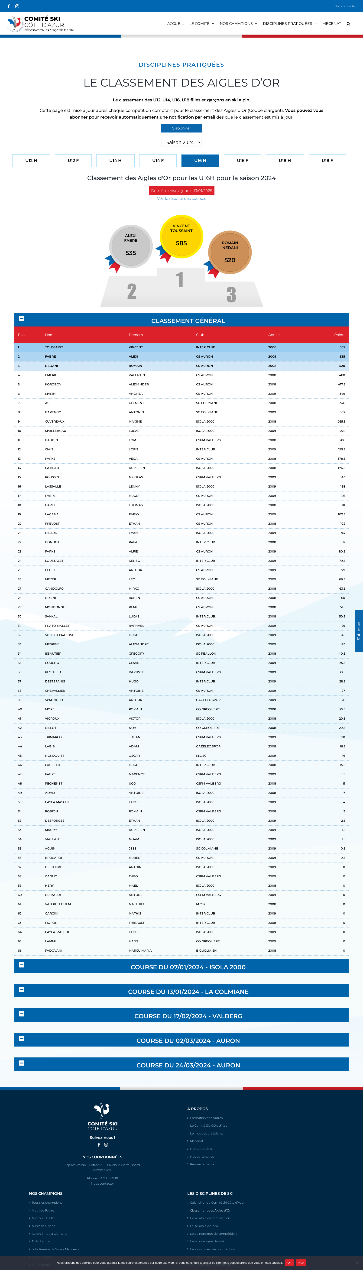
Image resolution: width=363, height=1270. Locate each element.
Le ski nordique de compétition (213, 1233)
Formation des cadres (206, 1118)
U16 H (200, 160)
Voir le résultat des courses (181, 198)
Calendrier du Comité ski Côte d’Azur (217, 1202)
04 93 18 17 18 (108, 1178)
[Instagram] (106, 1145)
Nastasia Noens (43, 1226)
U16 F (242, 160)
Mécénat (196, 1141)
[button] (348, 23)
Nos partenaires (202, 1156)
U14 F (158, 160)
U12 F (73, 160)
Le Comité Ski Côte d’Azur (209, 1125)
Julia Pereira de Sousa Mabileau (55, 1249)
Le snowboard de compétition (212, 1249)
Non (301, 1262)
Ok (290, 1262)
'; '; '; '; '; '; (181, 142)
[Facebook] (99, 1145)
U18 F (327, 160)
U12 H (31, 160)
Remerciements (202, 1164)
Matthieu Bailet (43, 1218)
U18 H (285, 160)
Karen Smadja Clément (49, 1233)
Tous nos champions (47, 1202)
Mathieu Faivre (43, 1210)
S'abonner (181, 128)
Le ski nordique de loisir (207, 1241)
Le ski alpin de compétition (210, 1218)
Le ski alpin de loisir (204, 1226)
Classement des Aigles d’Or (210, 1210)
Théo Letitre (41, 1241)
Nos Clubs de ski (202, 1148)
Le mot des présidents (206, 1133)
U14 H (115, 160)
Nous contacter (345, 6)
